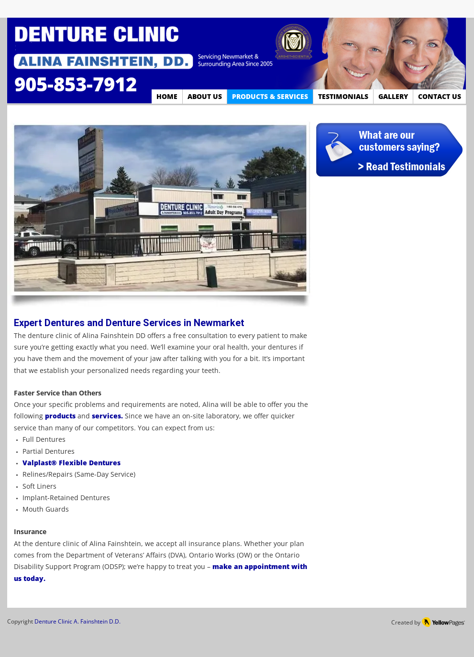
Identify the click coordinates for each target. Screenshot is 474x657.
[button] (160, 211)
